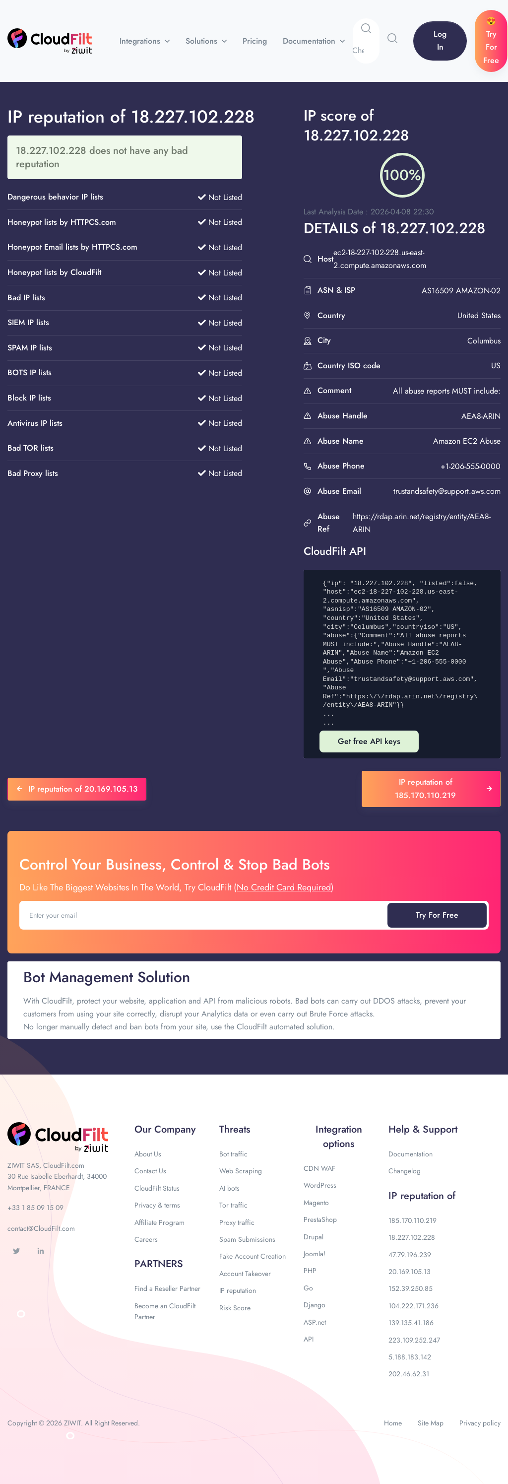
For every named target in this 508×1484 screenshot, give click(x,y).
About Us (147, 1154)
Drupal (313, 1237)
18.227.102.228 (411, 1237)
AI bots (229, 1188)
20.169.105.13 (409, 1272)
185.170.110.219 (412, 1220)
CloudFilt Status (157, 1188)
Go (308, 1288)
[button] (392, 38)
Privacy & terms (157, 1205)
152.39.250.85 (410, 1288)
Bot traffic (233, 1154)
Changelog (404, 1171)
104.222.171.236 (413, 1306)
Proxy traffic (236, 1222)
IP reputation (237, 1290)
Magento (316, 1203)
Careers (146, 1239)
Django (314, 1305)
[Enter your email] (204, 915)
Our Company (164, 1129)
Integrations (141, 41)
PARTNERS (158, 1264)
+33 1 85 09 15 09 (35, 1208)
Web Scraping (240, 1171)
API (309, 1339)
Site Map (431, 1423)
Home (393, 1423)
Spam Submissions (247, 1239)
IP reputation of (421, 1196)
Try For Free (437, 915)
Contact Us (150, 1171)
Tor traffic (233, 1205)
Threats (234, 1129)
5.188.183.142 (409, 1357)
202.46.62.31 (408, 1374)
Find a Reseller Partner (167, 1288)
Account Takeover (245, 1274)
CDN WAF (319, 1168)
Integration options (339, 1136)
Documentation (310, 41)
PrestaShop (320, 1219)
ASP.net (315, 1322)
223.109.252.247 (414, 1340)
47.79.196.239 (409, 1255)
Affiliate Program (159, 1222)
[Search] (366, 50)
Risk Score (235, 1308)
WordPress (320, 1185)
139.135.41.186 (411, 1323)
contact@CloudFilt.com (41, 1228)
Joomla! (314, 1254)
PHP (310, 1271)
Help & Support (422, 1129)
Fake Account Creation (252, 1256)
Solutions (203, 41)
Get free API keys (369, 741)
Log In (440, 40)
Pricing (255, 41)
